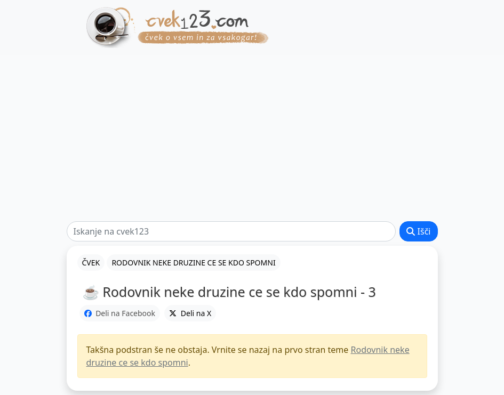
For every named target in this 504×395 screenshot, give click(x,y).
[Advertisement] (252, 138)
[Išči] (231, 231)
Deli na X (190, 313)
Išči (418, 231)
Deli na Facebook (120, 313)
